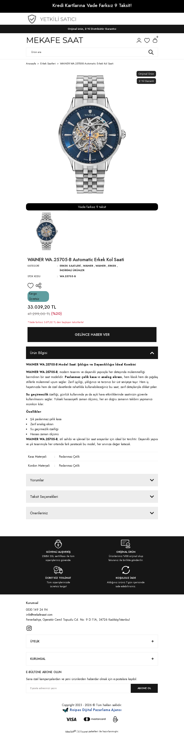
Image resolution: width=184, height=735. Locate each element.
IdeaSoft (70, 732)
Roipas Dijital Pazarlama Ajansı (92, 710)
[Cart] (155, 40)
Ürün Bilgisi (38, 353)
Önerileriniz (39, 513)
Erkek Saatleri (70, 266)
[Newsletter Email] (92, 688)
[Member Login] (139, 40)
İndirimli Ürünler (72, 270)
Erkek (112, 266)
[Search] (92, 52)
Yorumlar (37, 480)
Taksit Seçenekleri (44, 496)
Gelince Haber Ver (92, 334)
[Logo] (55, 40)
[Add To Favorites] (31, 286)
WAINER (88, 266)
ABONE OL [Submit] (144, 688)
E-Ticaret (83, 732)
